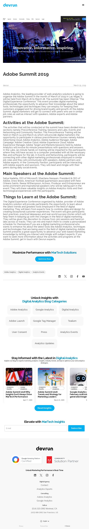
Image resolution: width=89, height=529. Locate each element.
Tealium (72, 321)
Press (44, 332)
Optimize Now (44, 259)
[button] (72, 5)
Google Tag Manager (44, 321)
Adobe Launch (17, 321)
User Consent (19, 332)
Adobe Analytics (19, 309)
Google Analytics (45, 309)
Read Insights (44, 408)
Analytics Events (69, 332)
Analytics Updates (44, 343)
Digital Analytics (70, 309)
